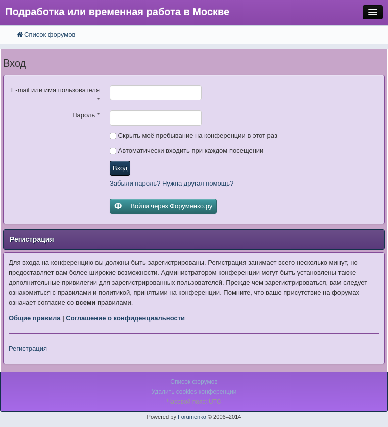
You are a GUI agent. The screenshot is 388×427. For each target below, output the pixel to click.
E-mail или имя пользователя (55, 95)
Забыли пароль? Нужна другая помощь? (171, 183)
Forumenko (192, 417)
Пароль (86, 115)
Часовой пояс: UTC (194, 401)
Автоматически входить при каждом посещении (186, 150)
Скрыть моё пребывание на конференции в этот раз (193, 135)
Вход (120, 168)
